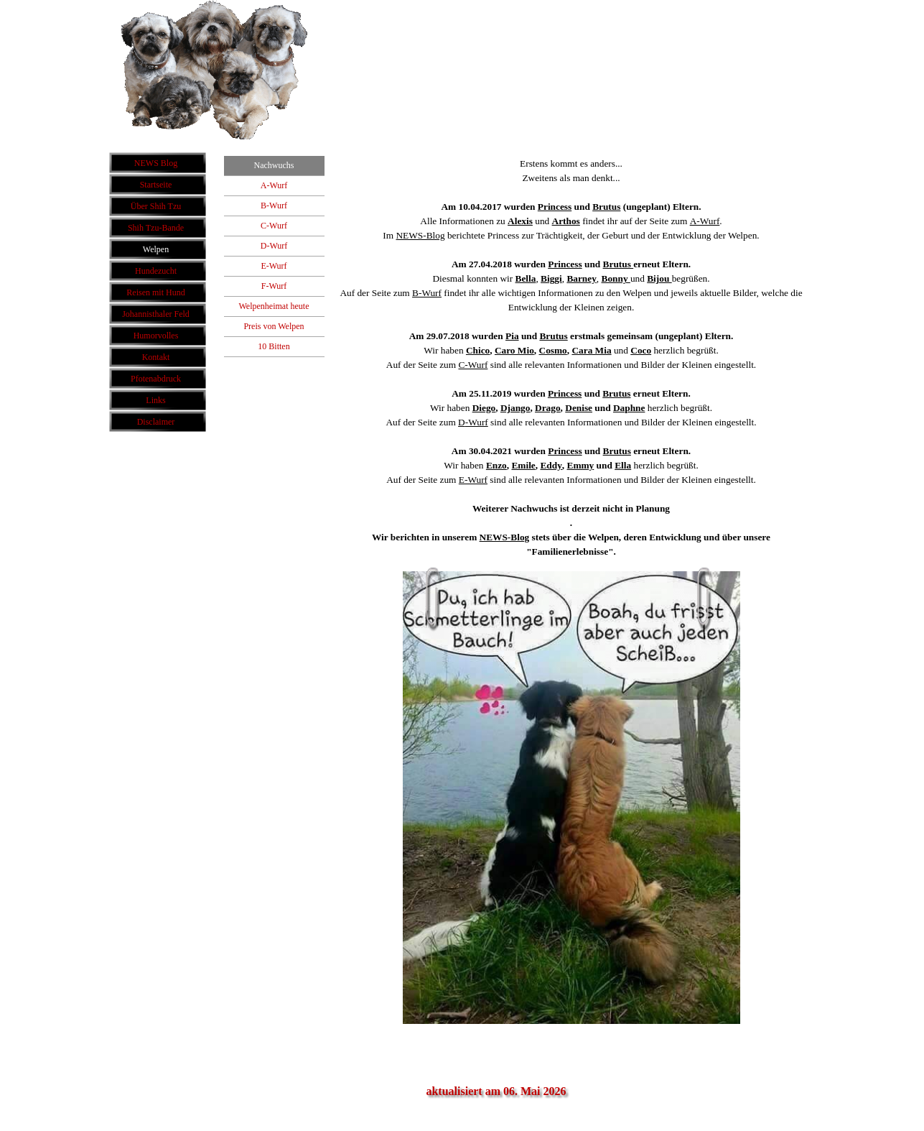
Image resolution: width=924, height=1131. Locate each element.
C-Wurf (472, 364)
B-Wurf (427, 292)
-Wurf (476, 422)
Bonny (616, 278)
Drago (548, 407)
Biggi (551, 278)
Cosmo (553, 350)
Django (515, 407)
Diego (484, 407)
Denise (578, 407)
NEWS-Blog (420, 235)
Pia (512, 336)
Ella (623, 465)
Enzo (496, 465)
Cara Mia (591, 350)
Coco (640, 350)
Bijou (659, 278)
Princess (554, 206)
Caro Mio (514, 350)
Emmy (580, 465)
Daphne (629, 407)
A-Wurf (705, 221)
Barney (581, 278)
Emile (523, 465)
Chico (478, 350)
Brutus (606, 206)
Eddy (550, 465)
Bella (525, 278)
